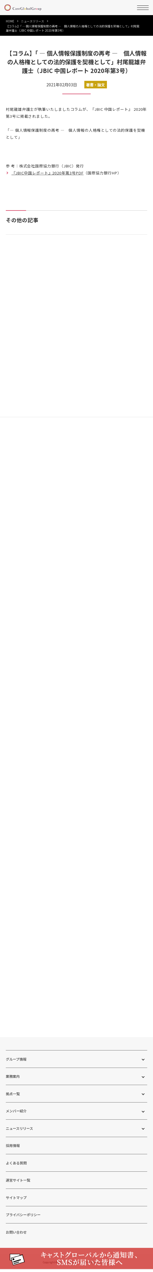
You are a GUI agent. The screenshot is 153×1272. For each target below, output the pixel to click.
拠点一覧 (13, 1095)
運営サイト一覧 (18, 1182)
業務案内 (13, 1078)
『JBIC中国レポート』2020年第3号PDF (48, 173)
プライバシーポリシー (23, 1216)
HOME (10, 21)
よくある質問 (16, 1164)
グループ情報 (16, 1061)
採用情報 (13, 1147)
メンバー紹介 (16, 1113)
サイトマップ (16, 1199)
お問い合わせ (16, 1234)
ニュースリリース (32, 21)
